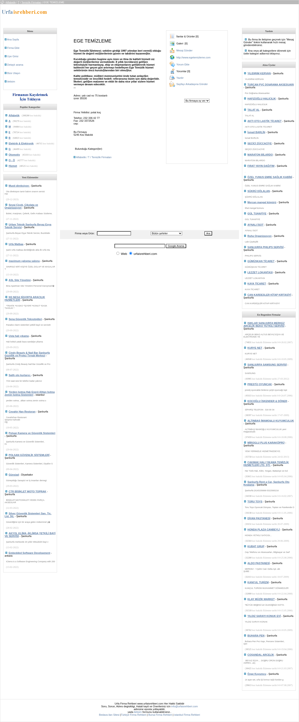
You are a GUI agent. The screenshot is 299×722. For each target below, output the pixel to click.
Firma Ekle (13, 47)
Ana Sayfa (13, 39)
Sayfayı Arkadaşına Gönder (192, 84)
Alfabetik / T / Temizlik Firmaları (93, 157)
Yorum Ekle (182, 64)
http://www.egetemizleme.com (193, 57)
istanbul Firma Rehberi (187, 714)
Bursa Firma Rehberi (160, 714)
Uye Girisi (12, 56)
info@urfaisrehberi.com (184, 706)
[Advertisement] (145, 14)
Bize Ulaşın (13, 73)
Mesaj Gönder (184, 50)
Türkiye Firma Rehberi (133, 714)
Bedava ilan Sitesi (109, 714)
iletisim (11, 81)
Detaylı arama (15, 64)
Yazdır (180, 77)
